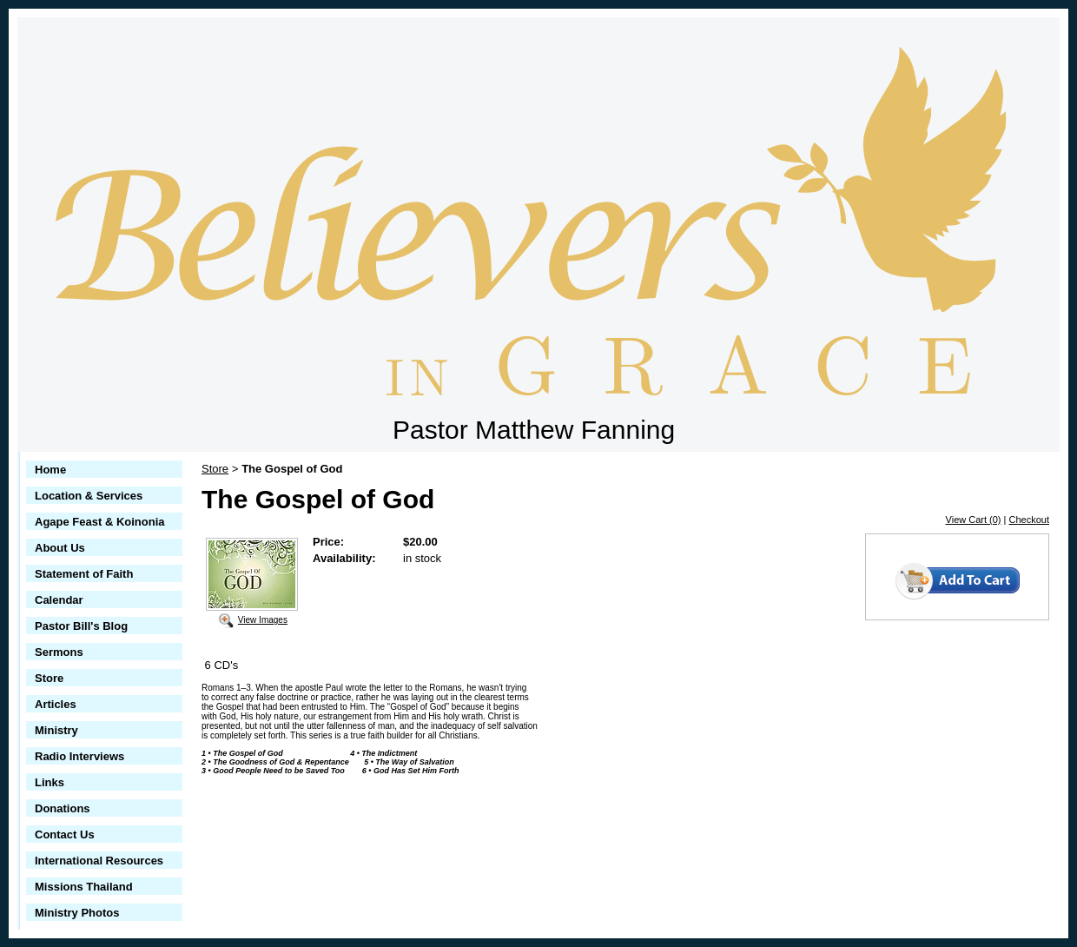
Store (49, 678)
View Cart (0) (973, 519)
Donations (62, 808)
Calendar (59, 599)
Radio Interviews (79, 756)
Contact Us (65, 834)
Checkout (1029, 519)
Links (49, 782)
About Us (60, 547)
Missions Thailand (84, 886)
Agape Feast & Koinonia (100, 521)
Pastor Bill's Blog (81, 625)
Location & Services (88, 495)
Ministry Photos (77, 912)
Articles (55, 704)
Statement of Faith (84, 573)
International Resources (99, 860)
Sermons (59, 652)
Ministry (56, 730)
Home (50, 469)
